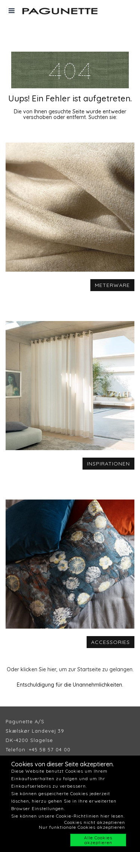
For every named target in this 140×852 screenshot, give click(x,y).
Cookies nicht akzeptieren (94, 822)
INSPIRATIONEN (108, 463)
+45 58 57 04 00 (50, 749)
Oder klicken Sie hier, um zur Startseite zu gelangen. (70, 669)
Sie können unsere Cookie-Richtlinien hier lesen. (68, 816)
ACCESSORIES (110, 642)
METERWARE (112, 285)
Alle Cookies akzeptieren (98, 840)
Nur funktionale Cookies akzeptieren (82, 827)
